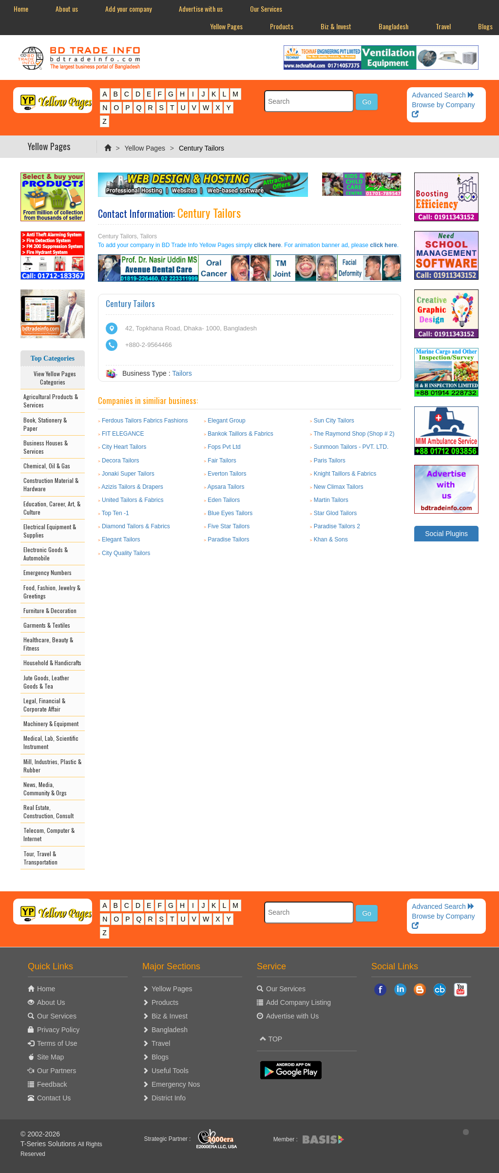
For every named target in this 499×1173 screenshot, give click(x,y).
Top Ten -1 (115, 513)
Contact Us (54, 1098)
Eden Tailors (224, 500)
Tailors (182, 373)
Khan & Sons (331, 539)
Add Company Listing (298, 1002)
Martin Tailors (331, 500)
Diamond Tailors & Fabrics (136, 526)
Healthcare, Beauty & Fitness (48, 643)
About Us (51, 1002)
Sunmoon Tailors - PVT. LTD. (351, 446)
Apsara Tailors (226, 486)
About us (67, 8)
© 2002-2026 (40, 1134)
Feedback (52, 1084)
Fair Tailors (222, 460)
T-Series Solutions (49, 1144)
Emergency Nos (176, 1084)
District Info (169, 1098)
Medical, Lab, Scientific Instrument (50, 742)
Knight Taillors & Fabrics (345, 473)
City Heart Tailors (124, 446)
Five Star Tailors (229, 526)
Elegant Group (226, 420)
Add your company (128, 8)
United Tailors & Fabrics (133, 500)
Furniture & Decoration (50, 610)
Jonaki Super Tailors (128, 473)
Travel (443, 26)
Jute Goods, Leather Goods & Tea (46, 681)
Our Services (266, 8)
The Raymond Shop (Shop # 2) (353, 433)
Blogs (160, 1057)
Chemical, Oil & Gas (46, 466)
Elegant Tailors (121, 539)
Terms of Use (57, 1043)
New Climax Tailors (339, 486)
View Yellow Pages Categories (52, 377)
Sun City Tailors (334, 420)
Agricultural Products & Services (50, 400)
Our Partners (56, 1071)
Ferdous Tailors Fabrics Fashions (145, 420)
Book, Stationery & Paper (45, 424)
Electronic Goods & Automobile (45, 553)
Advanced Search (443, 95)
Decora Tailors (120, 460)
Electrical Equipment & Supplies (49, 530)
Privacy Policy (58, 1030)
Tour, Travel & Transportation (40, 857)
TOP (271, 1039)
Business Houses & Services (45, 447)
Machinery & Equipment (50, 723)
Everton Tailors (227, 473)
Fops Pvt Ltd (224, 446)
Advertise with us (201, 8)
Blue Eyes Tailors (230, 513)
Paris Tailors (329, 460)
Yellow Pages (226, 26)
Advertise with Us (292, 1016)
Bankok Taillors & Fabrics (240, 433)
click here (267, 245)
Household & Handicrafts (52, 662)
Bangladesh (393, 26)
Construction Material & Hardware (50, 484)
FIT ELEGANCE (123, 433)
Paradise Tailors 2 (337, 526)
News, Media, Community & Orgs (45, 788)
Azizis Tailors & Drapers (132, 486)
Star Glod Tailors (335, 513)
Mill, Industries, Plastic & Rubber (52, 765)
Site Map (50, 1057)
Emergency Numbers (47, 572)
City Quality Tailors (126, 553)
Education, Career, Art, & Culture (51, 508)
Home (21, 8)
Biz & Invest (336, 26)
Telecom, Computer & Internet (49, 834)
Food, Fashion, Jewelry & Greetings (51, 591)
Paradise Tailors (228, 539)
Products (281, 26)
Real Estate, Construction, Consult (48, 811)
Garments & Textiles (46, 625)
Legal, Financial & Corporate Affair (44, 704)
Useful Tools (170, 1071)
